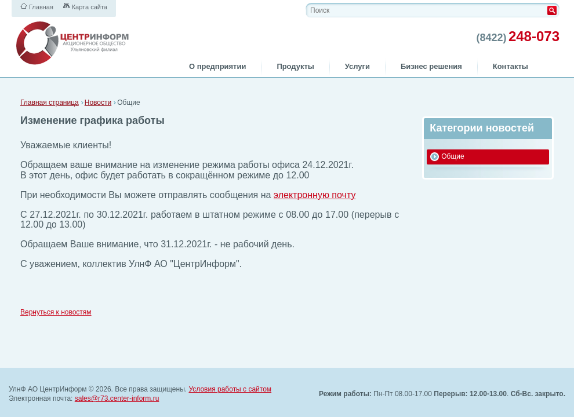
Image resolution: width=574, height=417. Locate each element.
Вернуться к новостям (56, 312)
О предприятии (217, 66)
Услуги (357, 66)
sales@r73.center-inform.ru (117, 398)
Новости (98, 102)
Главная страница (49, 102)
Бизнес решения (431, 66)
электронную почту (315, 195)
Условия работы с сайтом (229, 389)
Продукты (295, 66)
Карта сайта (89, 6)
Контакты (510, 66)
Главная (41, 6)
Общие (452, 156)
